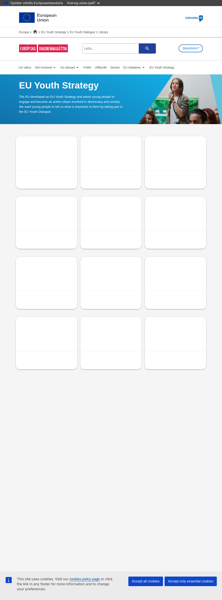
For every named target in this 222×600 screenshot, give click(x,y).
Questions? (191, 48)
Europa (24, 32)
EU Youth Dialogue (82, 32)
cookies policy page (84, 579)
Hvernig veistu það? (83, 3)
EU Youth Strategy (53, 32)
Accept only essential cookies (190, 581)
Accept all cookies (146, 581)
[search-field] (118, 48)
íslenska (194, 17)
